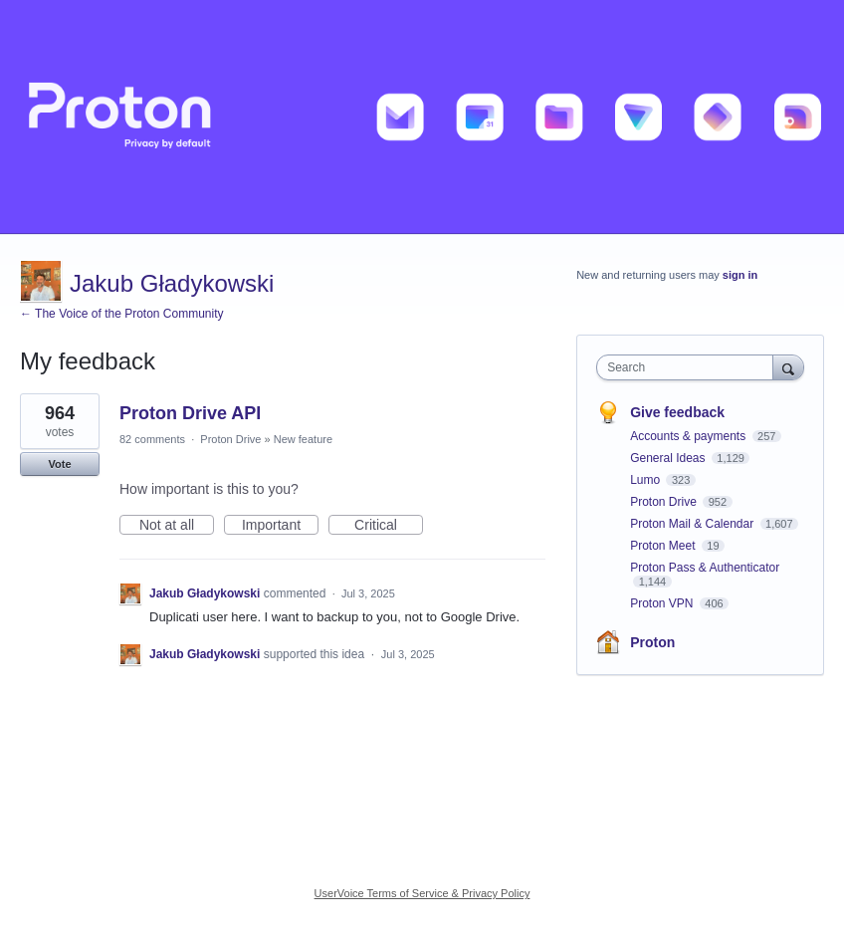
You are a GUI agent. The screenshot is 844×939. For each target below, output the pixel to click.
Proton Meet (664, 546)
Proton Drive (230, 439)
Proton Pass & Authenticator (704, 568)
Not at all (176, 526)
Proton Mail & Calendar (693, 524)
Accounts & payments (689, 436)
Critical (388, 526)
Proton (652, 642)
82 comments (152, 439)
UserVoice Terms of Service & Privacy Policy (422, 893)
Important (280, 526)
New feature (303, 439)
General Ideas (669, 458)
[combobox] (688, 367)
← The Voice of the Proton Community (122, 314)
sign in (740, 275)
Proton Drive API (190, 413)
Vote (59, 464)
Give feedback (677, 412)
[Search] (788, 366)
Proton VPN (663, 603)
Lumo (646, 480)
